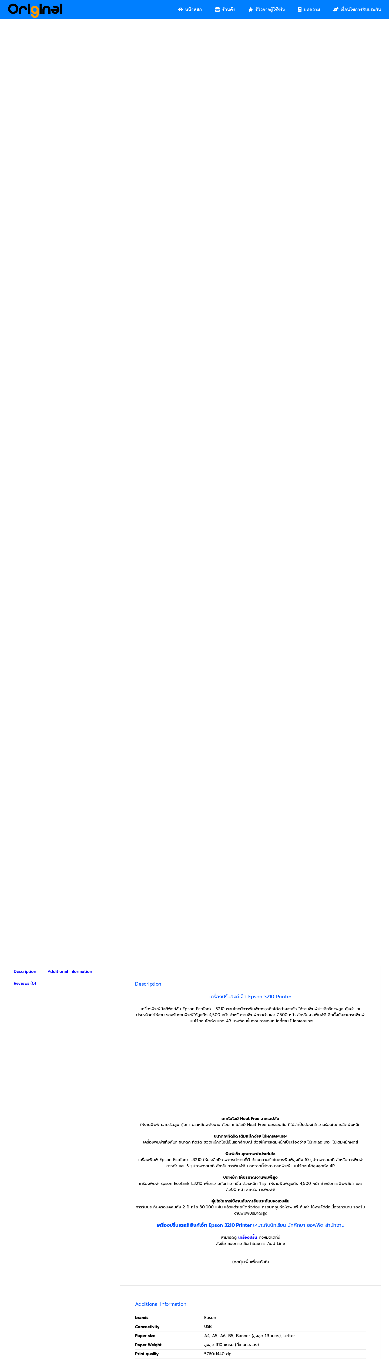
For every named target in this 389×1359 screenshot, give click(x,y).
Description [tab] (25, 971)
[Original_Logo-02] (35, 5)
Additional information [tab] (70, 971)
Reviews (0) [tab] (25, 983)
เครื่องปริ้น (247, 1237)
